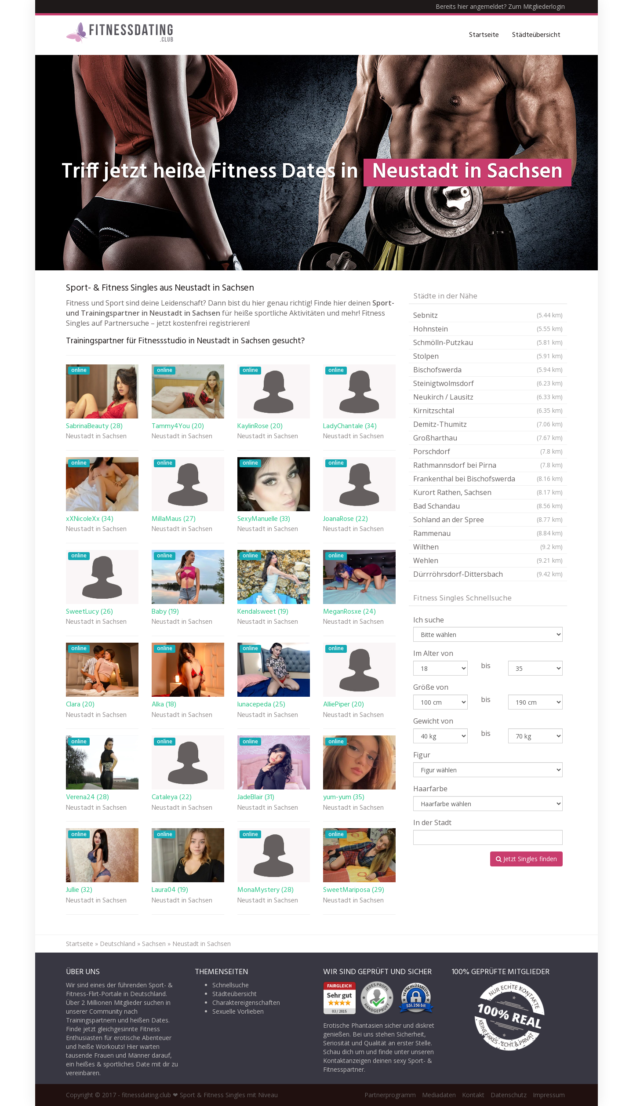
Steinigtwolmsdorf (488, 383)
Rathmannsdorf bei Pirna (488, 465)
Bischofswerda (488, 369)
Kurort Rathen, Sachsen (488, 492)
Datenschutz (509, 1095)
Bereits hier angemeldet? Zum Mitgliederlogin (500, 6)
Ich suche (428, 620)
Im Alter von (433, 653)
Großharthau (488, 437)
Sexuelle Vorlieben (238, 1011)
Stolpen (488, 356)
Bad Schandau (488, 506)
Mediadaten (439, 1095)
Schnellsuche (230, 985)
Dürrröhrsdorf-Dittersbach (488, 574)
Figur (421, 755)
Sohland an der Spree (488, 519)
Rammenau (488, 533)
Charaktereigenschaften (246, 1002)
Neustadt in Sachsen (96, 437)
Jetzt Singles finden (526, 859)
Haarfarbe (430, 788)
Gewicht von (433, 721)
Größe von (430, 687)
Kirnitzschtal (488, 410)
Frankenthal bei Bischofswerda (488, 478)
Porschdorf (488, 451)
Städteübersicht (536, 35)
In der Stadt (432, 822)
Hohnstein (488, 328)
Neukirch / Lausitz (488, 397)
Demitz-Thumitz (488, 424)
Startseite (484, 35)
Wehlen (488, 560)
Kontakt (473, 1095)
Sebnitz (488, 315)
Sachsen (154, 943)
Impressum (549, 1095)
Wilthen (488, 546)
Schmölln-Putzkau (488, 342)
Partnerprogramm (390, 1095)
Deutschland (117, 943)
